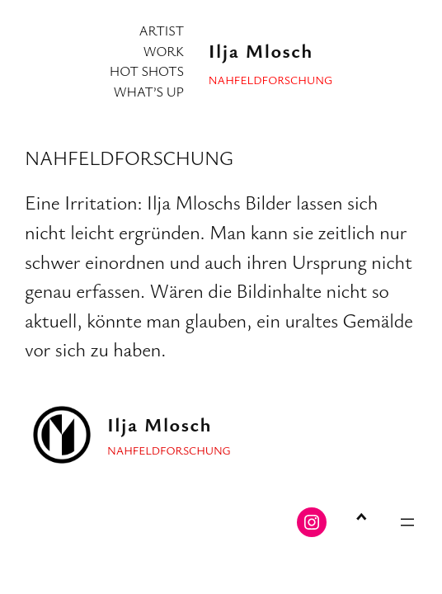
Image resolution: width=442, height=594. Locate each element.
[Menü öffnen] (407, 522)
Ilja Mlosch (261, 50)
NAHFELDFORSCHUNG (129, 157)
